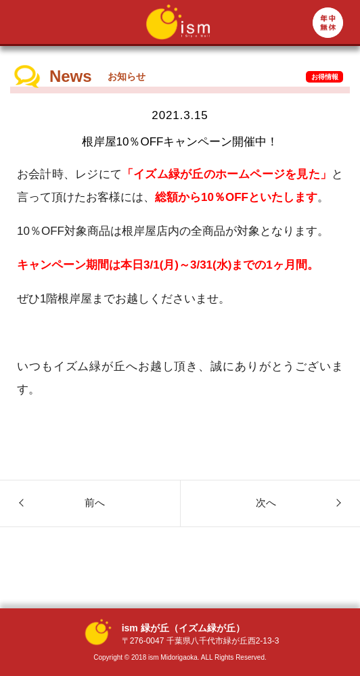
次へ (266, 502)
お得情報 (324, 77)
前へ (95, 502)
